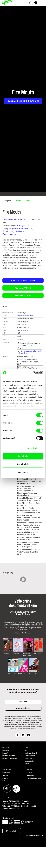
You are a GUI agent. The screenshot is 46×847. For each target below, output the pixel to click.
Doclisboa (16, 653)
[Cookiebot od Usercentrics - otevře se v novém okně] (32, 372)
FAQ (4, 781)
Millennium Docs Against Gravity (27, 655)
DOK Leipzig (37, 653)
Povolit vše (23, 456)
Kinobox (13, 234)
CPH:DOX (6, 653)
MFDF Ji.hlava (22, 674)
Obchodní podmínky (9, 758)
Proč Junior (31, 775)
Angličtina (13, 228)
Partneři (5, 753)
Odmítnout (23, 472)
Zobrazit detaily (32, 448)
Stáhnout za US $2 (23, 295)
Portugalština (23, 225)
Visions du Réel (33, 674)
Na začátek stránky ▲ (35, 835)
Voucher (5, 775)
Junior (29, 773)
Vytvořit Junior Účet (34, 778)
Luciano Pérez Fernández (14, 219)
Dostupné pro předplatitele (29, 760)
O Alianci (5, 750)
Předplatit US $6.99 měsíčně (23, 101)
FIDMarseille (11, 674)
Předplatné (6, 773)
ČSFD (5, 234)
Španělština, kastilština (13, 231)
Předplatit (11, 831)
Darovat (5, 778)
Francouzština (25, 228)
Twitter (27, 201)
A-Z (26, 750)
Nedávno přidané (31, 753)
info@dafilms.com (16, 809)
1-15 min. (24, 330)
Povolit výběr (23, 464)
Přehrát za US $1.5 (23, 288)
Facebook (18, 201)
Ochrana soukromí (8, 756)
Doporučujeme (30, 756)
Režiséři (28, 764)
